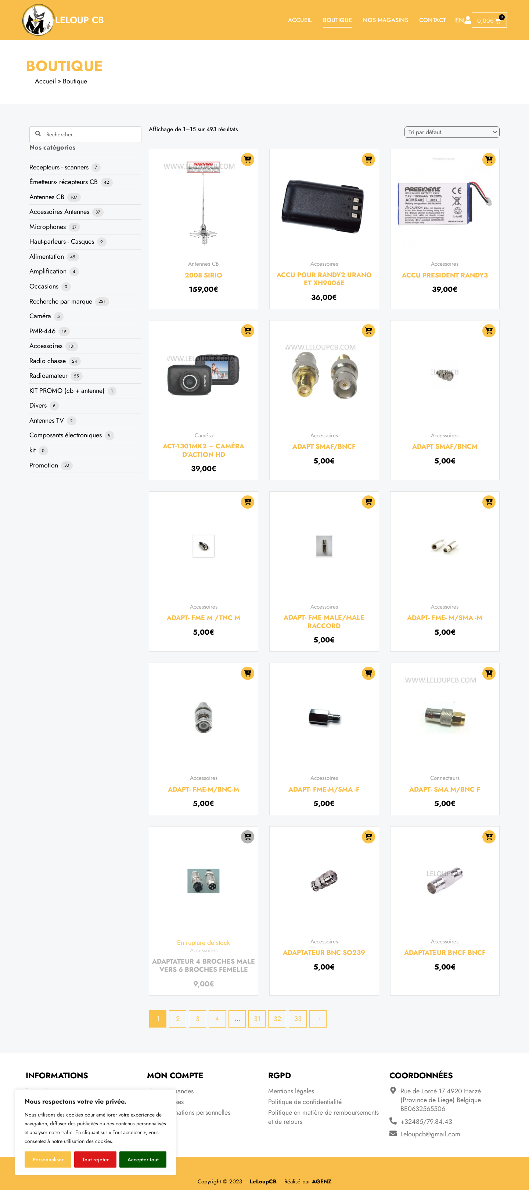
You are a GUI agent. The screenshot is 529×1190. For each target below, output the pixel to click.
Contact (432, 20)
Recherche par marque (61, 301)
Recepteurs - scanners (59, 167)
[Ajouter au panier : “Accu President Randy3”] (489, 159)
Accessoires (46, 346)
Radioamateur (49, 375)
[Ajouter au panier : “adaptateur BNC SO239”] (368, 836)
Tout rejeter (95, 1159)
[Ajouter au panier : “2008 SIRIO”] (247, 159)
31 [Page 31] (257, 1019)
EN (459, 20)
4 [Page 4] (217, 1019)
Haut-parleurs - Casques (62, 241)
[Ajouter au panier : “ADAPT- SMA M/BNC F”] (489, 673)
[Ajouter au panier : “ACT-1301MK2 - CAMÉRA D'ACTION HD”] (247, 330)
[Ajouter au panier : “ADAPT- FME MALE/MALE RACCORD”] (368, 502)
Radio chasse (48, 361)
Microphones (48, 227)
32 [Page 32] (277, 1019)
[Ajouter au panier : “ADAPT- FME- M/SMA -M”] (489, 502)
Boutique (337, 20)
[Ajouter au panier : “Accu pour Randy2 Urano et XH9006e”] (368, 159)
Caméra (41, 316)
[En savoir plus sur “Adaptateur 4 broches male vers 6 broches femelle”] (247, 836)
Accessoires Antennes (60, 211)
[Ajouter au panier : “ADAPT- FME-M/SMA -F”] (368, 673)
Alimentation (47, 256)
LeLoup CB (79, 19)
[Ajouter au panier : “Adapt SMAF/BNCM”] (489, 330)
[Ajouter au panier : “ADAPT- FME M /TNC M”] (247, 502)
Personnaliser (48, 1159)
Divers (38, 405)
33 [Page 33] (298, 1019)
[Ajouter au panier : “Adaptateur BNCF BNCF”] (489, 836)
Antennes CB (47, 197)
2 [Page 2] (178, 1019)
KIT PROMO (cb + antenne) (68, 390)
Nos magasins (385, 20)
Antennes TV (47, 420)
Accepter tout (143, 1159)
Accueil (300, 20)
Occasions (44, 286)
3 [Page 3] (197, 1019)
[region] (95, 1132)
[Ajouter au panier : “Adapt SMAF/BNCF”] (368, 330)
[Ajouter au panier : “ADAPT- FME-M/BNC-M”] (247, 673)
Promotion (44, 465)
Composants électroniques (66, 435)
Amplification (48, 271)
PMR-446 (43, 331)
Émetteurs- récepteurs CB (64, 182)
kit (33, 450)
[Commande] (452, 132)
